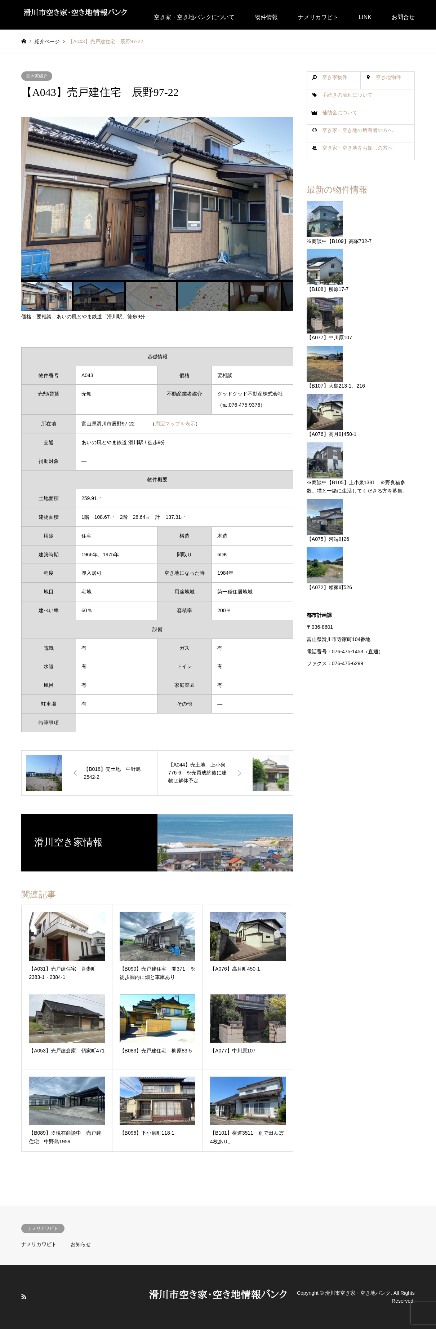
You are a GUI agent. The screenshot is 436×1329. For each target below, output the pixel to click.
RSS (23, 1296)
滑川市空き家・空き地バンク (358, 1293)
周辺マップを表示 (175, 424)
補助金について (339, 112)
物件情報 (266, 17)
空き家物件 (334, 77)
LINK (365, 17)
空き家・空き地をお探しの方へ (357, 148)
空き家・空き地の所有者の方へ (357, 130)
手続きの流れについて (347, 95)
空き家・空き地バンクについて (194, 17)
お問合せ (403, 17)
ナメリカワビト (318, 17)
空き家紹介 (37, 76)
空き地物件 (388, 77)
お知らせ (81, 1244)
